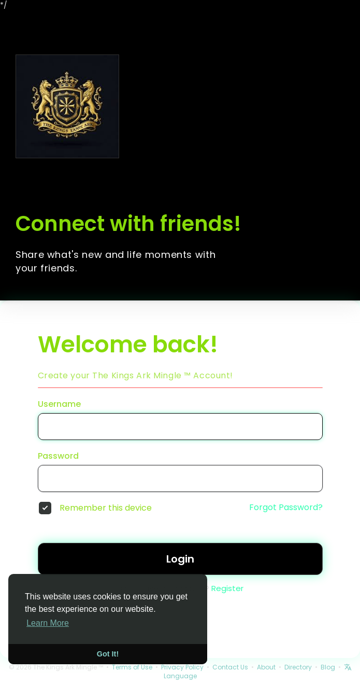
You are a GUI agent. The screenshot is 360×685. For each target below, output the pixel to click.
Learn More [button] (47, 623)
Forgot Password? (286, 507)
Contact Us (230, 667)
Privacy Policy (182, 667)
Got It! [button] (108, 654)
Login (180, 559)
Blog (328, 667)
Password (58, 456)
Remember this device (106, 508)
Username (59, 404)
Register (227, 588)
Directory (298, 667)
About (266, 667)
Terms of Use (132, 667)
